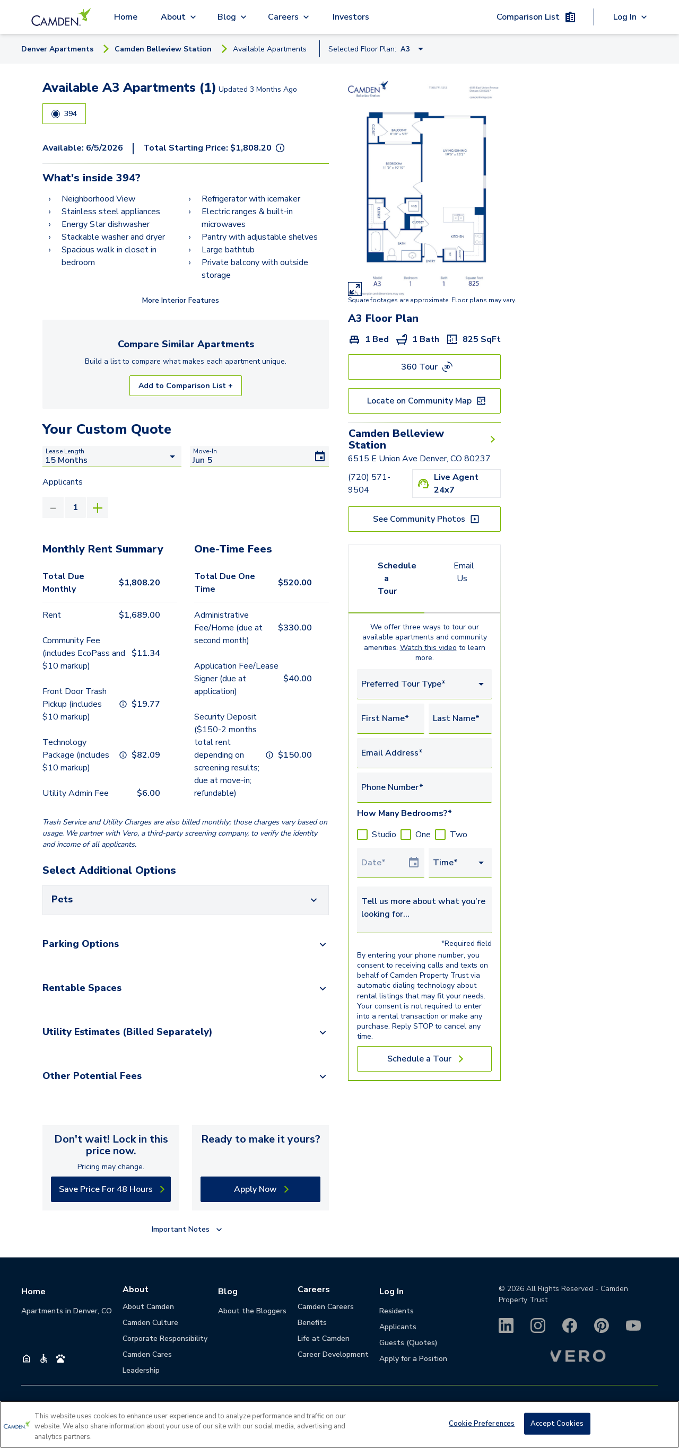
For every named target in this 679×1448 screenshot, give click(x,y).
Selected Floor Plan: (362, 49)
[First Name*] (390, 718)
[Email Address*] (424, 753)
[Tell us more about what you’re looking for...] (424, 907)
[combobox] (424, 684)
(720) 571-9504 (369, 483)
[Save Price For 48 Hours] (111, 1189)
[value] (75, 507)
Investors (351, 17)
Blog (228, 1291)
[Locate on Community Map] (424, 401)
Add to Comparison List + (185, 386)
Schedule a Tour (397, 578)
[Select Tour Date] (384, 862)
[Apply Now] (260, 1189)
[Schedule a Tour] (424, 1059)
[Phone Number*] (424, 787)
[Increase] (97, 507)
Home (125, 17)
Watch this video (428, 648)
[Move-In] (259, 456)
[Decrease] (53, 507)
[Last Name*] (460, 718)
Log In (391, 1291)
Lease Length (65, 451)
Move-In (205, 451)
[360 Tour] (424, 367)
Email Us (464, 572)
